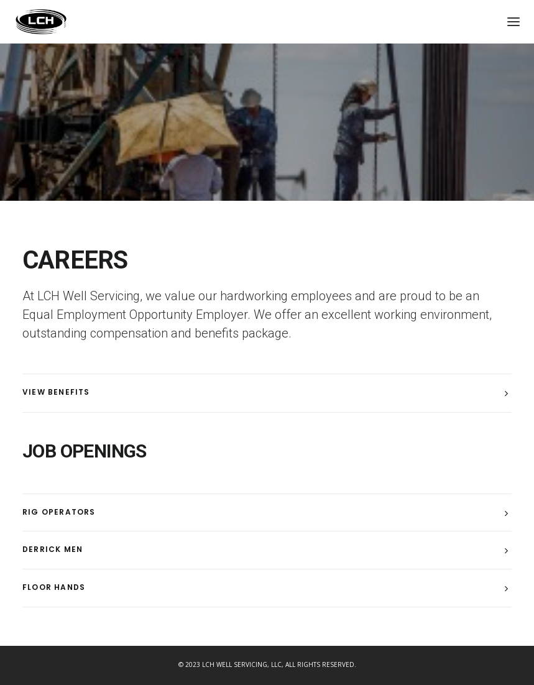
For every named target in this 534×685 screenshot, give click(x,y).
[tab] (267, 393)
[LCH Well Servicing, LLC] (41, 21)
